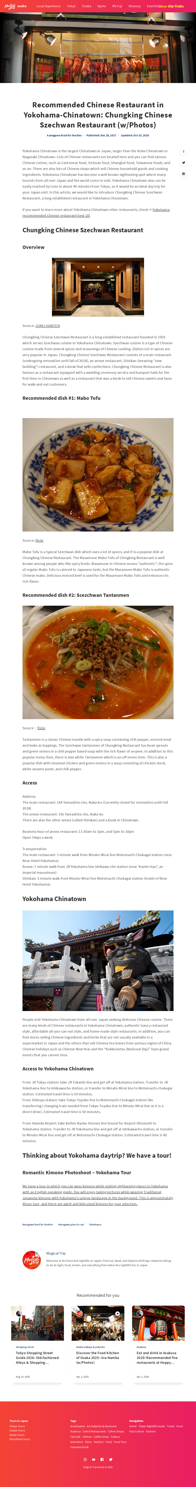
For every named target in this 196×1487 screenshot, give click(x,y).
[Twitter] (183, 162)
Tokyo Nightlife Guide (152, 1426)
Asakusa (141, 1347)
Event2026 (154, 6)
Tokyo (71, 6)
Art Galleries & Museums (102, 1426)
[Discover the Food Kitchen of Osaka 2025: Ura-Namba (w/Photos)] (98, 1366)
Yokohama (95, 1224)
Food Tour (120, 1441)
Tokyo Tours (17, 1426)
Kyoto (102, 6)
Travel (170, 1426)
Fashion (99, 1441)
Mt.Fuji (117, 6)
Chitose (87, 1436)
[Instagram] (85, 1459)
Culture (115, 1436)
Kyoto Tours (17, 1434)
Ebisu (88, 1441)
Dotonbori (76, 1441)
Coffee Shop (101, 1436)
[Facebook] (183, 173)
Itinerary (135, 6)
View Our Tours (171, 6)
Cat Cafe (75, 1436)
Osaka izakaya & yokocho (90, 1347)
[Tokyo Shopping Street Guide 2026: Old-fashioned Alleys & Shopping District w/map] (37, 1366)
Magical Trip (56, 1253)
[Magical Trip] (31, 1260)
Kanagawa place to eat (71, 1224)
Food (108, 1441)
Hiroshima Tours (20, 1439)
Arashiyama (77, 1426)
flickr (39, 540)
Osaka (86, 6)
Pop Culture (136, 1431)
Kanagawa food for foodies (64, 135)
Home (133, 1426)
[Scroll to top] (183, 151)
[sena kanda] (19, 1313)
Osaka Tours (17, 1430)
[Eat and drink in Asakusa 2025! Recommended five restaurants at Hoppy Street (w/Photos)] (158, 1366)
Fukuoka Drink (79, 1447)
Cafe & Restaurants (94, 1431)
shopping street (25, 1347)
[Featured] (117, 1313)
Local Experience (48, 6)
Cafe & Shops (116, 1431)
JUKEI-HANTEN (47, 325)
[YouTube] (93, 1459)
